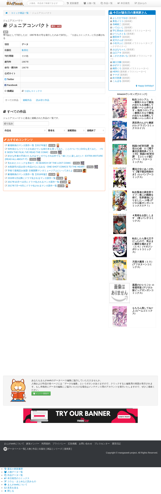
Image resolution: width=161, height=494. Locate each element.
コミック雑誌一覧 (20, 13)
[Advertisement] (54, 222)
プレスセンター (102, 443)
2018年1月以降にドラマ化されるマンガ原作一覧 (32, 178)
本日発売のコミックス (16, 478)
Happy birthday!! (145, 85)
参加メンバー (32, 443)
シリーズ (57, 449)
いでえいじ (118, 27)
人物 (28, 449)
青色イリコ (118, 21)
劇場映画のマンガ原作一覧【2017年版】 (28, 145)
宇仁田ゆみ (118, 30)
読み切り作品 (42, 100)
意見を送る (11, 487)
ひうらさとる (119, 33)
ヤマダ (116, 74)
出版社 (42, 449)
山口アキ (117, 52)
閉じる (9, 491)
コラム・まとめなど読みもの (20, 481)
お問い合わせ (85, 443)
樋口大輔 (117, 62)
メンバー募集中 (41, 393)
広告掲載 (72, 443)
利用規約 (46, 443)
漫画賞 (67, 449)
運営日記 (116, 443)
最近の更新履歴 (13, 469)
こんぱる (117, 81)
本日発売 (123, 3)
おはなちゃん (119, 49)
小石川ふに (118, 43)
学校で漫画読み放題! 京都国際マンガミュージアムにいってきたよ (40, 170)
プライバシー (59, 443)
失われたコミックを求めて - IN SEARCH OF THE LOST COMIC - (40, 163)
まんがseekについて (14, 443)
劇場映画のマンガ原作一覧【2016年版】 (28, 174)
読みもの (140, 3)
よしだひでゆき (120, 18)
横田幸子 (117, 37)
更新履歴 (72, 3)
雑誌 (49, 449)
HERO (116, 71)
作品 (35, 449)
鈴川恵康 (117, 78)
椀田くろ (117, 68)
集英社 (25, 50)
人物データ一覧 (13, 472)
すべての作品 (11, 100)
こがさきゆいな (120, 56)
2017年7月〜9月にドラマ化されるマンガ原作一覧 (32, 185)
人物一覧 (89, 3)
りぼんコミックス (33, 91)
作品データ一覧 (13, 475)
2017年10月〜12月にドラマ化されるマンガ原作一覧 (33, 182)
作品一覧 (106, 3)
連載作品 (27, 100)
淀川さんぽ (118, 40)
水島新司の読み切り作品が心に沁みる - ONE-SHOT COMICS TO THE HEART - (47, 166)
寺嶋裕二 (117, 24)
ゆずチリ (117, 65)
